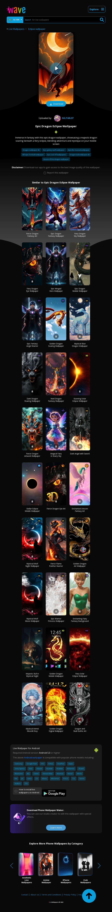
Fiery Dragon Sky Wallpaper (80, 234)
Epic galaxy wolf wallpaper (54, 150)
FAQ (80, 894)
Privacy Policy (70, 894)
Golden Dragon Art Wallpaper (79, 564)
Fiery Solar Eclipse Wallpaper (79, 674)
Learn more (56, 827)
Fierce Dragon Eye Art (56, 508)
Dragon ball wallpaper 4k (80, 154)
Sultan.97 (63, 118)
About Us (35, 894)
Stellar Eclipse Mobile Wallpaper (32, 509)
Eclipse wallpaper (36, 29)
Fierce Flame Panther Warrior (56, 564)
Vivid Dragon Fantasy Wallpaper (56, 399)
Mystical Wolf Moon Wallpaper (32, 619)
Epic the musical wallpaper (78, 150)
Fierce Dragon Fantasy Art (32, 234)
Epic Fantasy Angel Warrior (32, 344)
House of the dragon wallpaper (56, 159)
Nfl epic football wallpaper (33, 154)
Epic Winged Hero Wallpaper (56, 289)
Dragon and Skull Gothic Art (79, 729)
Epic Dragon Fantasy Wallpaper (56, 234)
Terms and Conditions (51, 894)
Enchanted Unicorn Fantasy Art (80, 509)
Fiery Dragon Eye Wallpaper (32, 289)
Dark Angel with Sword (80, 453)
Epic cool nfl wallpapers (56, 154)
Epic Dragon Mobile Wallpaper (79, 289)
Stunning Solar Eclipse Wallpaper (79, 399)
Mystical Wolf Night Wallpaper (32, 564)
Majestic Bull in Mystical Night (32, 674)
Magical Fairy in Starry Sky (56, 454)
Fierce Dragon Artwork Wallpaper (32, 454)
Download (56, 104)
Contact (24, 894)
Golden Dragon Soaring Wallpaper (56, 344)
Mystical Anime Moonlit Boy (32, 729)
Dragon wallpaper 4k (31, 150)
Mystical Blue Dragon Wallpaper (80, 344)
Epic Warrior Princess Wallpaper (56, 619)
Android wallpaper (33, 757)
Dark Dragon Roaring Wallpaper (32, 399)
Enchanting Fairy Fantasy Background (80, 619)
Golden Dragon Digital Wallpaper (56, 729)
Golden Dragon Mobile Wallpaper (56, 674)
